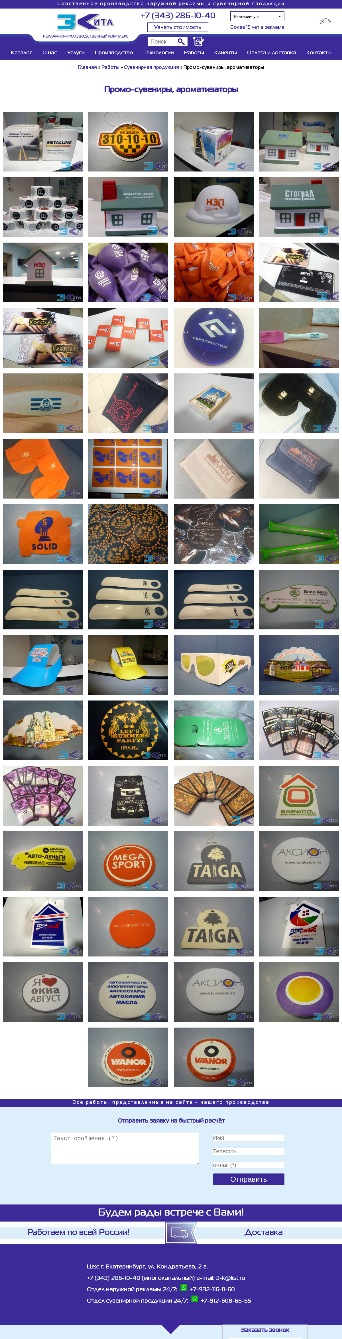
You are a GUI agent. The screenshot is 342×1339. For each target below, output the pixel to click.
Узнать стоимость (177, 27)
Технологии (158, 53)
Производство (114, 53)
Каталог (21, 53)
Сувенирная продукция (151, 68)
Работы (194, 53)
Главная (87, 68)
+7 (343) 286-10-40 (178, 16)
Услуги (76, 53)
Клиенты (225, 53)
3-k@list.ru (230, 1278)
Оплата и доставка (271, 53)
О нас (49, 53)
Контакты (318, 53)
